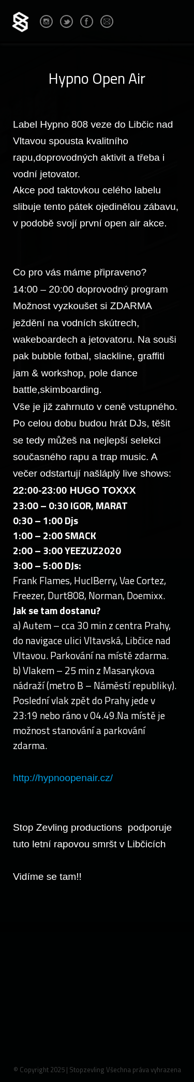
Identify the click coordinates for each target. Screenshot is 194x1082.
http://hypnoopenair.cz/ (63, 777)
